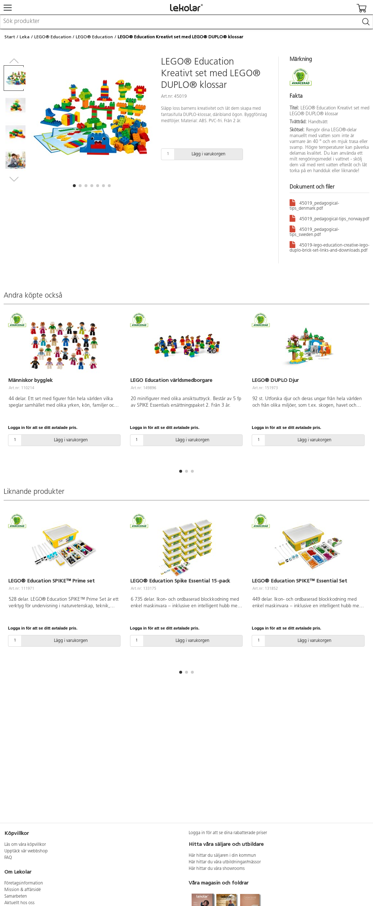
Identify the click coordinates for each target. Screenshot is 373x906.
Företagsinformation (23, 883)
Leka (25, 36)
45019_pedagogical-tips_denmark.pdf (314, 204)
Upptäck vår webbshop (26, 851)
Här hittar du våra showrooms (217, 869)
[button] (74, 185)
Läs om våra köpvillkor (25, 845)
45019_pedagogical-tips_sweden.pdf (314, 231)
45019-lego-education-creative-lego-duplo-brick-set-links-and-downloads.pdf (329, 246)
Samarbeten (15, 896)
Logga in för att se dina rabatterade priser (228, 833)
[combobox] (186, 22)
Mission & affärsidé (22, 890)
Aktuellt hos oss (19, 903)
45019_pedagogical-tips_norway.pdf (329, 218)
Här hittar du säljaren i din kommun (222, 855)
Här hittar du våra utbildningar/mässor (225, 862)
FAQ (8, 858)
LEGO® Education (52, 36)
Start (9, 36)
